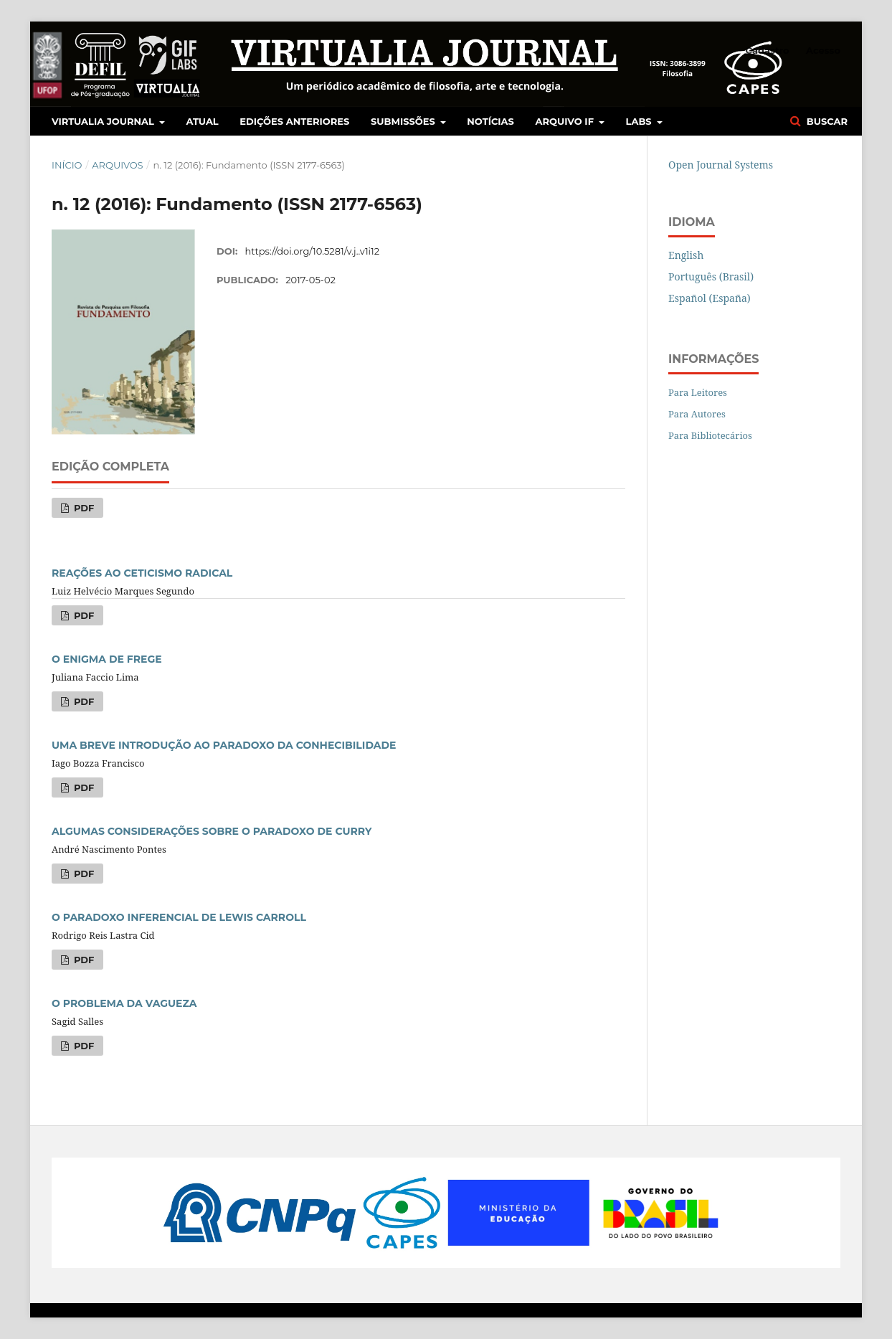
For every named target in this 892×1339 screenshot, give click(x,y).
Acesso (823, 50)
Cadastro (767, 50)
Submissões (404, 121)
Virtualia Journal (104, 121)
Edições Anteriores (294, 121)
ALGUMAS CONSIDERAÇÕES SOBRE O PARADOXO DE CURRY (211, 831)
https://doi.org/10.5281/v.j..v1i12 (312, 251)
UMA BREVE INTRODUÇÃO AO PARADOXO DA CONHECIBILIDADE (224, 745)
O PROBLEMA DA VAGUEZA (124, 1003)
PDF (82, 508)
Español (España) (709, 298)
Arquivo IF (566, 121)
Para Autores (697, 413)
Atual (202, 121)
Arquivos (117, 165)
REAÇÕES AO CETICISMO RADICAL (142, 573)
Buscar (826, 121)
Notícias (490, 121)
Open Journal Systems (720, 164)
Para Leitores (697, 392)
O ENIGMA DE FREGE (107, 659)
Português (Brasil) (711, 276)
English (685, 255)
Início (67, 165)
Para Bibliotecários (710, 435)
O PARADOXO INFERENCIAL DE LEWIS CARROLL (179, 917)
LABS (640, 121)
